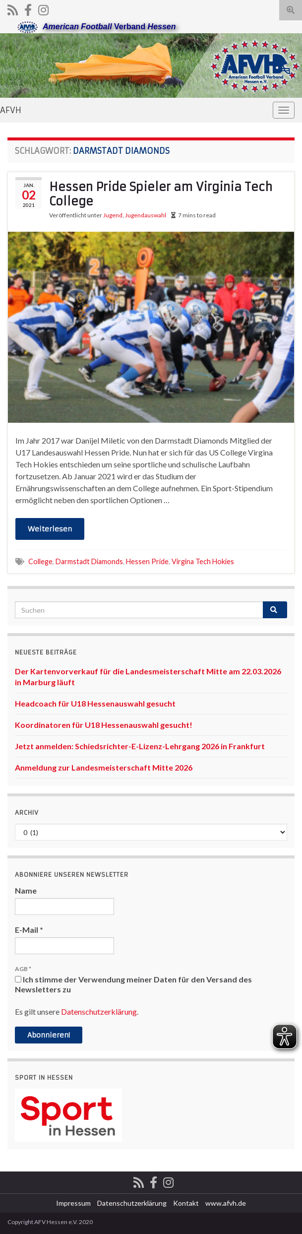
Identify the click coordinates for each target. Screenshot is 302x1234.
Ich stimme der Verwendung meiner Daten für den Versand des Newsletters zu (133, 984)
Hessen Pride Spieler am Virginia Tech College (160, 194)
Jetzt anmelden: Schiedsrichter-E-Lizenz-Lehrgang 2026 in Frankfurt (140, 746)
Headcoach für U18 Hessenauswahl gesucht (95, 703)
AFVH (10, 110)
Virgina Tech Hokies (203, 561)
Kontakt (186, 1203)
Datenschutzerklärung (99, 1011)
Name (26, 890)
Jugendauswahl (145, 215)
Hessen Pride (147, 561)
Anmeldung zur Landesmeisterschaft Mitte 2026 (103, 767)
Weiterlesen (50, 528)
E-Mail (29, 929)
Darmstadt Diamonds (89, 561)
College (40, 561)
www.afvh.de (225, 1203)
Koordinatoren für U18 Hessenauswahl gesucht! (103, 724)
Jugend (112, 215)
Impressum (73, 1203)
